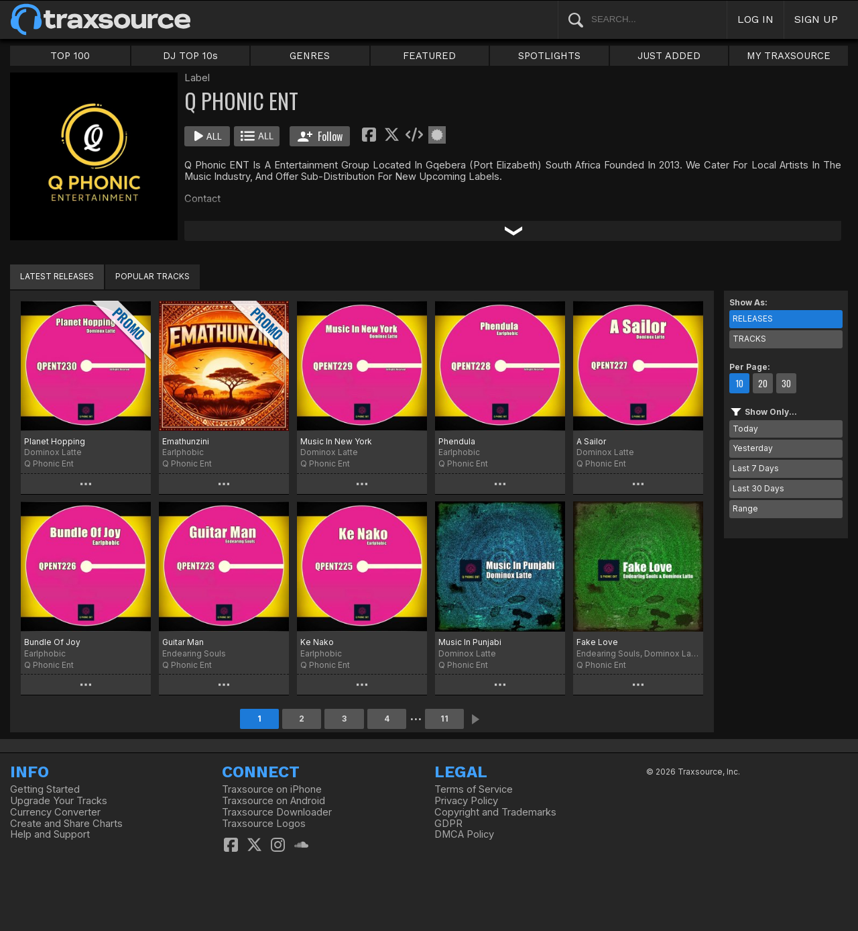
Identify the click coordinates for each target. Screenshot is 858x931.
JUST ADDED (668, 56)
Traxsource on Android (273, 801)
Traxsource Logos (264, 824)
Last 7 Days (756, 468)
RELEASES (753, 318)
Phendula (456, 441)
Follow (320, 136)
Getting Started (45, 789)
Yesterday (753, 448)
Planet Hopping (54, 441)
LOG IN (755, 19)
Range (745, 508)
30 (786, 383)
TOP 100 (70, 56)
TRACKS (749, 339)
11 (444, 719)
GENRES (310, 56)
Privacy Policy (466, 801)
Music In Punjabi (469, 642)
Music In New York (336, 441)
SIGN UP (816, 19)
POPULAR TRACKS (152, 276)
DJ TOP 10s (190, 56)
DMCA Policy (464, 834)
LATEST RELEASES (57, 276)
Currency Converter (55, 812)
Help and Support (50, 834)
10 (739, 383)
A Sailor (591, 441)
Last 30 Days (758, 488)
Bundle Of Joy (52, 642)
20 (763, 383)
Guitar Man (183, 642)
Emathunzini (185, 441)
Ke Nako (317, 642)
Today (745, 429)
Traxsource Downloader (277, 812)
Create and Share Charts (66, 824)
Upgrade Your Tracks (58, 801)
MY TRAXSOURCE (789, 56)
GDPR (448, 824)
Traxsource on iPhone (272, 789)
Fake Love (597, 642)
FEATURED (429, 56)
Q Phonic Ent (49, 463)
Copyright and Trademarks (495, 812)
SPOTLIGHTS (549, 56)
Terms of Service (473, 789)
